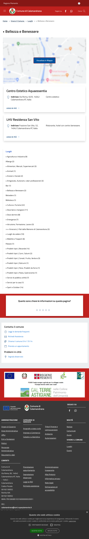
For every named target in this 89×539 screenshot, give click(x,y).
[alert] (44, 524)
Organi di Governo (8, 426)
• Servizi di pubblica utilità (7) (17, 277)
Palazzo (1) (10, 243)
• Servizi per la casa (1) (15, 282)
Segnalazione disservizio (28, 476)
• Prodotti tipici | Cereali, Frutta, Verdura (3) (23, 258)
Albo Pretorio (50, 474)
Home (5, 21)
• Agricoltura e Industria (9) (16, 156)
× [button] (87, 512)
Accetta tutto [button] (37, 531)
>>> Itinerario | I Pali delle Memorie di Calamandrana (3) (27, 229)
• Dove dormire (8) (13, 214)
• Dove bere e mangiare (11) (17, 209)
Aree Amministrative (9, 430)
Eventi (69, 450)
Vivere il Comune (18, 21)
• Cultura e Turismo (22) (15, 205)
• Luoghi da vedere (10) (15, 234)
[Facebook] (64, 11)
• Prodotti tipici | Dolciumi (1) (17, 263)
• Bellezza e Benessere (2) (16, 190)
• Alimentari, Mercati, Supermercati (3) (21, 166)
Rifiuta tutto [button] (52, 531)
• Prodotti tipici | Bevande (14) (17, 248)
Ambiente (49, 434)
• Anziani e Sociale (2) (14, 176)
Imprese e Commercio (31, 432)
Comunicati (71, 430)
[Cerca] (84, 11)
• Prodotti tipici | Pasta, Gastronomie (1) (21, 272)
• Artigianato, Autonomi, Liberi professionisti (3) (24, 180)
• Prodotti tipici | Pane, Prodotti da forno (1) (23, 268)
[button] (44, 535)
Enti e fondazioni (8, 439)
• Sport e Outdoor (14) (14, 287)
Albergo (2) (10, 161)
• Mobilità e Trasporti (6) (15, 239)
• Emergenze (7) (12, 219)
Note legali (49, 482)
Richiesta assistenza (31, 486)
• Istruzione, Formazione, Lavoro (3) (20, 224)
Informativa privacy (52, 478)
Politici (4, 443)
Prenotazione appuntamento (29, 469)
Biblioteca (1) (11, 200)
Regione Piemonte (10, 3)
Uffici (3, 435)
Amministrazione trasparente (51, 469)
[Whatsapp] (70, 11)
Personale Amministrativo (7, 449)
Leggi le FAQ (28, 481)
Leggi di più (72, 521)
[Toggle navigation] (4, 10)
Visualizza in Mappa (44, 60)
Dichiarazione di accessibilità (51, 488)
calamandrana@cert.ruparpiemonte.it (16, 507)
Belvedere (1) (11, 195)
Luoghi (30, 21)
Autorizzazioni (50, 438)
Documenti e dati (8, 454)
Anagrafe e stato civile (32, 428)
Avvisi (69, 435)
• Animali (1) (11, 171)
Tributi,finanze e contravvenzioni (51, 428)
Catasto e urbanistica (31, 436)
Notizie (69, 426)
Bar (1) (8, 185)
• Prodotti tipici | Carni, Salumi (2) (19, 253)
